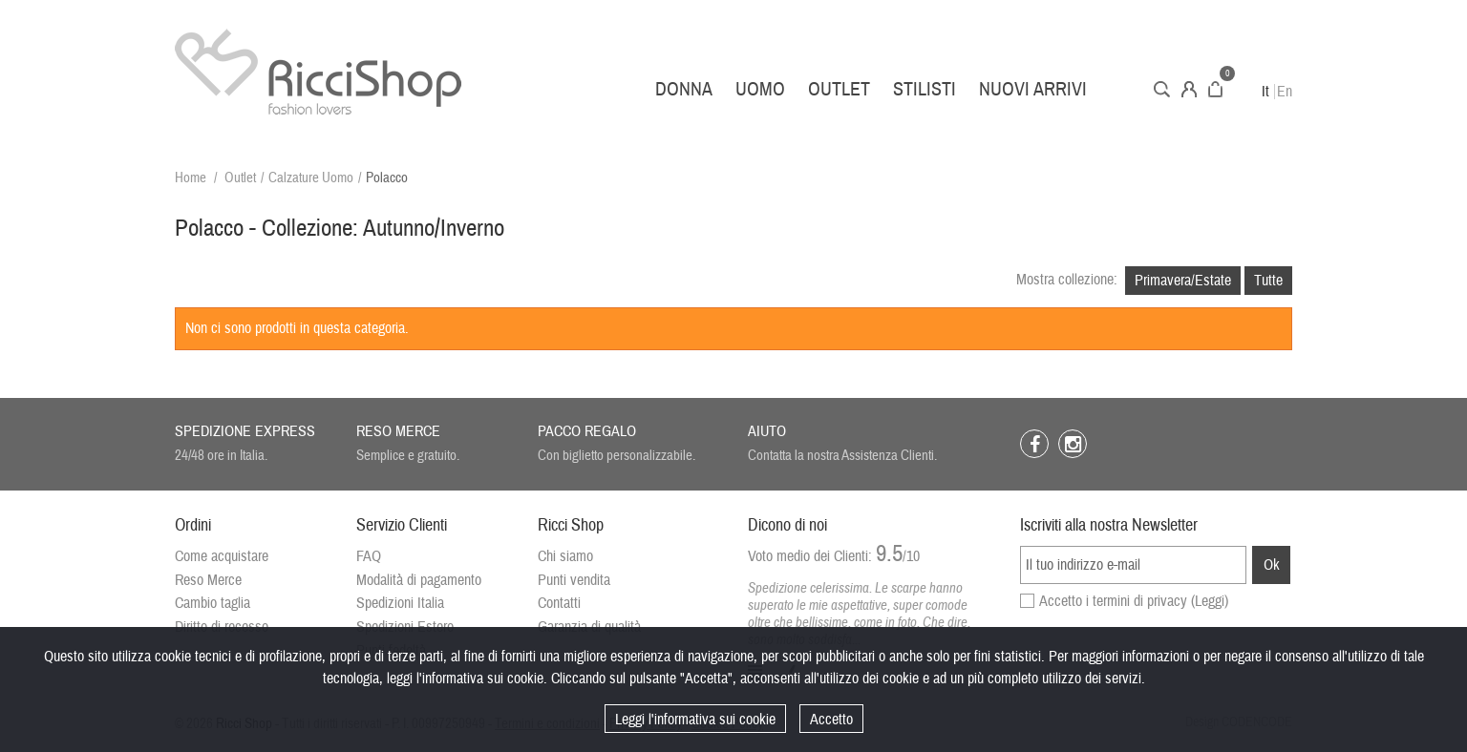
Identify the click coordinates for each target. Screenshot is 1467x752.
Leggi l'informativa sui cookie (695, 719)
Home (190, 178)
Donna (683, 89)
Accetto (831, 719)
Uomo (760, 89)
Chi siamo (565, 556)
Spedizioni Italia (400, 603)
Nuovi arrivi (1033, 89)
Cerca (1162, 89)
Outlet (839, 89)
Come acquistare (221, 556)
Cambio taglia (212, 603)
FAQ (368, 556)
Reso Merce (208, 580)
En (1284, 91)
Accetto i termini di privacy (1133, 601)
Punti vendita (574, 580)
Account (1189, 89)
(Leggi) (1209, 601)
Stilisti (924, 89)
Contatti (559, 603)
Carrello (1215, 89)
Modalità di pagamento (418, 580)
